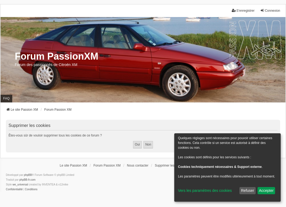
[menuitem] (14, 189)
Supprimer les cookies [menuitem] (170, 165)
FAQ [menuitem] (6, 98)
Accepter (266, 190)
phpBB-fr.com (27, 179)
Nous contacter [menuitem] (137, 165)
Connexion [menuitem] (270, 11)
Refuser (247, 190)
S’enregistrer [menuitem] (243, 11)
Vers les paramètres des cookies (205, 190)
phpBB (28, 174)
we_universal (20, 184)
